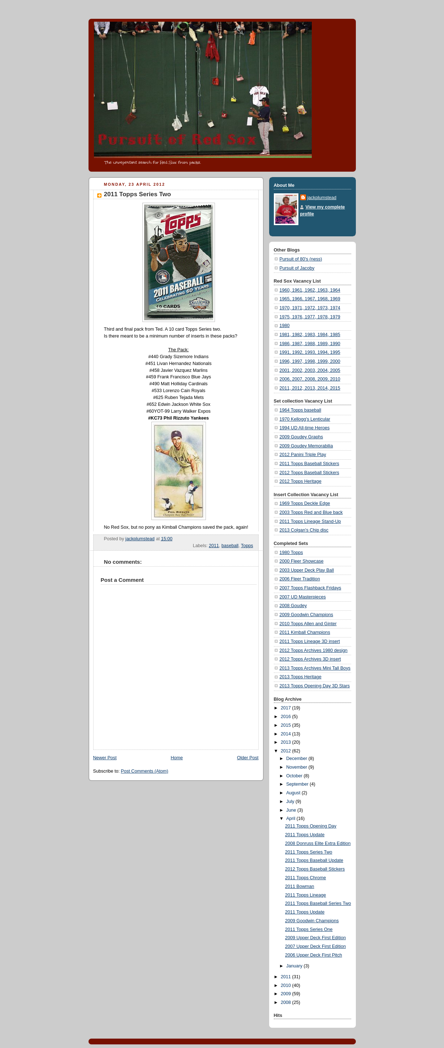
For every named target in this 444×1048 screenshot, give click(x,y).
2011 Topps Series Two (308, 852)
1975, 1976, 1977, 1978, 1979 (310, 316)
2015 (286, 725)
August (294, 792)
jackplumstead (322, 197)
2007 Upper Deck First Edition (315, 946)
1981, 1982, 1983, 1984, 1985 (310, 334)
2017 (286, 707)
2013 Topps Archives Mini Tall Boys (315, 668)
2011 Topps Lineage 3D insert (310, 641)
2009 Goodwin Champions (306, 614)
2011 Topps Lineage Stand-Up (310, 521)
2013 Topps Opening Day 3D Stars (315, 685)
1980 (285, 325)
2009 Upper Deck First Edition (315, 937)
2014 (286, 733)
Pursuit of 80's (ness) (301, 259)
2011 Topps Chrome (305, 877)
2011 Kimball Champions (305, 632)
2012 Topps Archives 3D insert (310, 659)
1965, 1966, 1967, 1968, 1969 (310, 298)
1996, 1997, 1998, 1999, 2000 (310, 361)
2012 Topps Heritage (301, 481)
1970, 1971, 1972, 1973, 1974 (310, 307)
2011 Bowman (299, 886)
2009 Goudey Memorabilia (306, 445)
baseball (229, 545)
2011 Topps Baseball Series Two (318, 903)
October (294, 775)
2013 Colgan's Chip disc (304, 530)
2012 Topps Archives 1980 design (314, 650)
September (298, 784)
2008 (286, 1002)
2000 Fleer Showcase (302, 561)
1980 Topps (291, 552)
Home (177, 757)
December (297, 758)
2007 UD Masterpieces (303, 597)
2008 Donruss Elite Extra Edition (318, 843)
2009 (286, 993)
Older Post (248, 757)
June (291, 810)
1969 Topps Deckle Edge (305, 503)
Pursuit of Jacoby (297, 268)
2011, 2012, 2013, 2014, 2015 (310, 388)
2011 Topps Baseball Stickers (309, 463)
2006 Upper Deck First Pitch (313, 955)
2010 (286, 985)
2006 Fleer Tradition (300, 578)
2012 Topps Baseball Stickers (309, 472)
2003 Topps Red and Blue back (311, 512)
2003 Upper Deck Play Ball (307, 570)
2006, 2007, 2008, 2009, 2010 (310, 379)
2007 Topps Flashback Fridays (310, 587)
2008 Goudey (293, 605)
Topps (247, 545)
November (297, 767)
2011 (214, 545)
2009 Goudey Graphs (301, 436)
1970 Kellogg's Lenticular (305, 419)
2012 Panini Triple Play (303, 454)
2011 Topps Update (304, 834)
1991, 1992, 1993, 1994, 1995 (310, 352)
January (294, 965)
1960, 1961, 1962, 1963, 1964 (310, 290)
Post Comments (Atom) (144, 771)
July (291, 801)
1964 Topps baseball (300, 410)
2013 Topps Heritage (301, 676)
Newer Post (105, 757)
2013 (286, 742)
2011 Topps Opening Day (310, 826)
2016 (286, 716)
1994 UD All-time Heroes (305, 427)
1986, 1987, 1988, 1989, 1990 (310, 343)
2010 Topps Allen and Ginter (308, 623)
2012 (286, 750)
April (291, 818)
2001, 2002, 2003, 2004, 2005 (310, 370)
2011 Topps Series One (309, 929)
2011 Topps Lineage (305, 895)
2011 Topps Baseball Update (314, 860)
